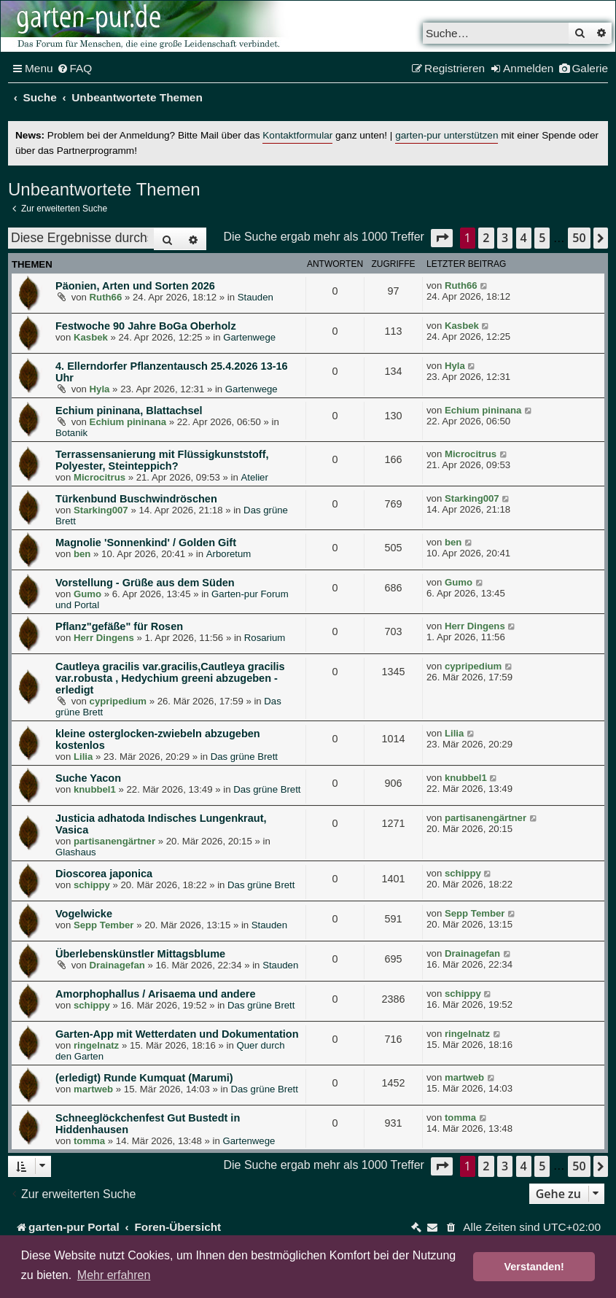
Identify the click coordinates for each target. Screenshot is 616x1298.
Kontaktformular (297, 135)
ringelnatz (96, 1045)
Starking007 (101, 510)
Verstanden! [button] (534, 1266)
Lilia (83, 756)
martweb (93, 1089)
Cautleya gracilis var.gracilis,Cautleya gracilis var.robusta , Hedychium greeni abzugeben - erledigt (170, 678)
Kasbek (91, 337)
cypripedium (118, 701)
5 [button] (542, 238)
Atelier (254, 477)
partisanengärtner (114, 841)
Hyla (100, 389)
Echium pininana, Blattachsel (129, 410)
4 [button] (524, 238)
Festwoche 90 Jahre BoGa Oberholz (145, 326)
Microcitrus (99, 477)
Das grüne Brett (244, 756)
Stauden (255, 297)
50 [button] (578, 238)
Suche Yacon (88, 778)
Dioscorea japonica (103, 873)
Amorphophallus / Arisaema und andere (155, 994)
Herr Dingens (104, 637)
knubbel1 (95, 789)
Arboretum (229, 553)
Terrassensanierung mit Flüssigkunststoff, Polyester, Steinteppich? (162, 460)
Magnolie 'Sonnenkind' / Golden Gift (145, 542)
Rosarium (264, 637)
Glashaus (75, 852)
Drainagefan (117, 965)
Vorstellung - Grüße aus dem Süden (145, 582)
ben (82, 553)
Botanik (71, 432)
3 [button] (505, 238)
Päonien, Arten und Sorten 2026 (135, 286)
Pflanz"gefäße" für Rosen (119, 626)
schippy (92, 884)
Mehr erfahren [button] (114, 1275)
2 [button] (486, 238)
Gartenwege (249, 337)
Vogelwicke (83, 914)
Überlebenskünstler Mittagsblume (140, 954)
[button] (442, 238)
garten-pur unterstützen (446, 135)
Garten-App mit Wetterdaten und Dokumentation (177, 1034)
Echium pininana (128, 421)
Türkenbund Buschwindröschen (136, 499)
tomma (89, 1140)
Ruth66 (106, 297)
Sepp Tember (104, 925)
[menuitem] (75, 68)
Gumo (87, 593)
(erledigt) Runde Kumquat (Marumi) (144, 1078)
